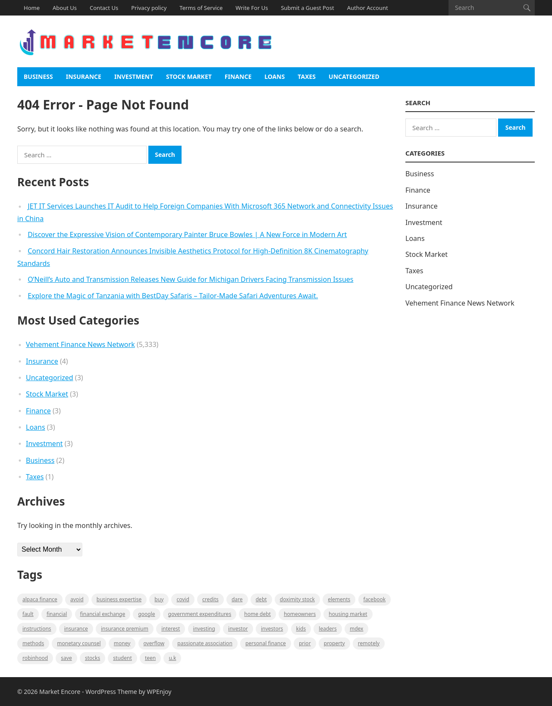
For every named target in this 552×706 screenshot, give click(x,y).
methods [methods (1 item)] (33, 643)
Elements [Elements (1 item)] (339, 599)
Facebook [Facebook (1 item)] (375, 599)
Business (38, 76)
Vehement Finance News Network (80, 344)
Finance (238, 76)
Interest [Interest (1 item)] (170, 628)
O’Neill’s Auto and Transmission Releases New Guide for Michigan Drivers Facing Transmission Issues (190, 279)
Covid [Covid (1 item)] (182, 599)
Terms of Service (201, 8)
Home (32, 8)
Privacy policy (148, 8)
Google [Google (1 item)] (146, 614)
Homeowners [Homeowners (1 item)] (300, 614)
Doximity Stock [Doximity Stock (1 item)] (297, 599)
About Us (65, 8)
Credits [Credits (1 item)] (210, 599)
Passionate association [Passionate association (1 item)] (204, 643)
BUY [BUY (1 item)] (158, 599)
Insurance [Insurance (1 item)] (76, 628)
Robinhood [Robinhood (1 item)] (35, 658)
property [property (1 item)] (334, 643)
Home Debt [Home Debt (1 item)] (257, 614)
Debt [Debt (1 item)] (261, 599)
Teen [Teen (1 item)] (150, 658)
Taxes (307, 76)
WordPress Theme (111, 691)
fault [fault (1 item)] (28, 614)
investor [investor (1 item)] (238, 628)
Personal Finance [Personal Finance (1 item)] (265, 643)
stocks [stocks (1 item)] (92, 658)
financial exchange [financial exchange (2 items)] (102, 614)
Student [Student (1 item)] (122, 658)
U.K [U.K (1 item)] (172, 658)
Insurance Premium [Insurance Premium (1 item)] (124, 628)
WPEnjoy (159, 691)
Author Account (367, 8)
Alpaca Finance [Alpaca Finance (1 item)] (39, 599)
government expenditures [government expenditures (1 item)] (199, 614)
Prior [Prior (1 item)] (305, 643)
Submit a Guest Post (307, 8)
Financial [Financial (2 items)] (57, 614)
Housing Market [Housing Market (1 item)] (348, 614)
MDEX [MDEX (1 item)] (356, 628)
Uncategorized (354, 76)
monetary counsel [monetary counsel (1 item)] (78, 643)
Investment (133, 76)
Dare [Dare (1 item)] (237, 599)
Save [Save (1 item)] (66, 658)
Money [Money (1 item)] (122, 643)
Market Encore (59, 691)
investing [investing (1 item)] (204, 628)
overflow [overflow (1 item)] (154, 643)
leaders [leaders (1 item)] (327, 628)
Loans (274, 76)
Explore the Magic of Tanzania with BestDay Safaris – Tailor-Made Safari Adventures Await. (173, 295)
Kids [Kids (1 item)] (301, 628)
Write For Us (251, 8)
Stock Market (189, 76)
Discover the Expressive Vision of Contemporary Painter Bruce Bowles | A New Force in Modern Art (187, 234)
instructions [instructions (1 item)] (36, 628)
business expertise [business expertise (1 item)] (119, 599)
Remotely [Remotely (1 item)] (369, 643)
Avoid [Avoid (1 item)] (77, 599)
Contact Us (104, 8)
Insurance (83, 76)
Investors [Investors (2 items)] (272, 628)
